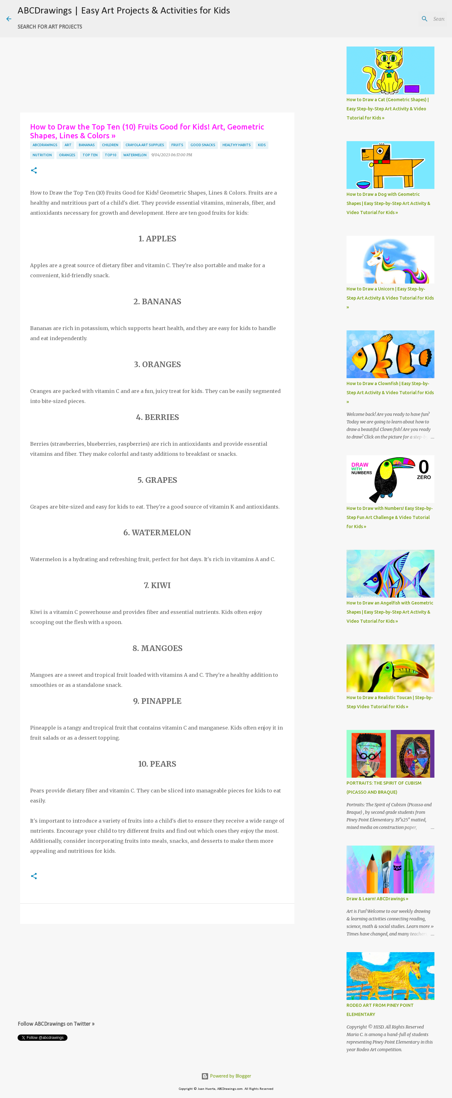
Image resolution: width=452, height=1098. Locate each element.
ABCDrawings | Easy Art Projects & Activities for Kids (124, 11)
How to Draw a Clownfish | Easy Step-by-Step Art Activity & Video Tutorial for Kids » (390, 392)
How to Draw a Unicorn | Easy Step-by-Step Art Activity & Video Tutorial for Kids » (390, 298)
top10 (110, 155)
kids (262, 145)
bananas (87, 145)
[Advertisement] (157, 66)
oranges (67, 155)
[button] (34, 171)
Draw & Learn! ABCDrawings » (377, 898)
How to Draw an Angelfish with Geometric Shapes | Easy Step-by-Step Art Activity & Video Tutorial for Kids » (390, 612)
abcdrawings (45, 145)
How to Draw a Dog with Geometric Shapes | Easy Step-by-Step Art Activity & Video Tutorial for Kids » (388, 203)
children (110, 145)
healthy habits (237, 145)
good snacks (203, 145)
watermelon (135, 155)
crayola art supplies (145, 145)
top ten (90, 155)
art (68, 145)
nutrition (42, 155)
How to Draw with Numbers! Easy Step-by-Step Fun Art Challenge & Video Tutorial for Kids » (390, 517)
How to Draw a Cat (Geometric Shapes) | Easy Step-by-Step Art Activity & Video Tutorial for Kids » (388, 108)
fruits (177, 145)
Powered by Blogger (226, 1076)
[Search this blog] (414, 18)
